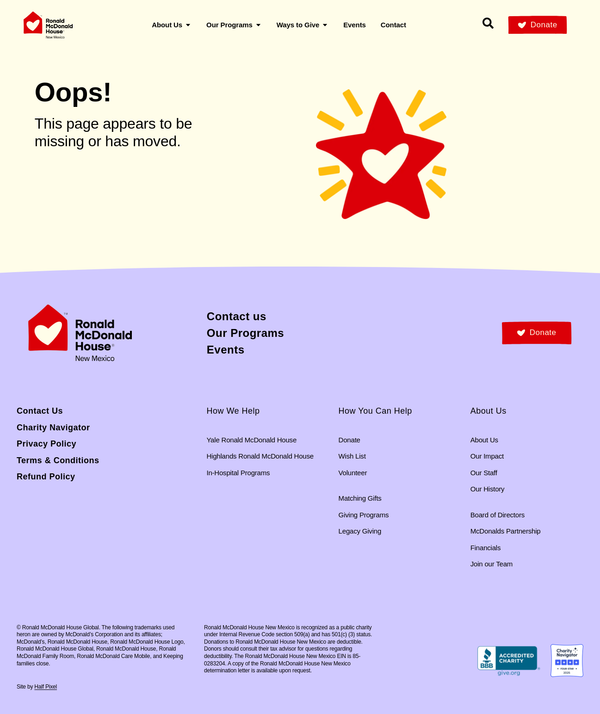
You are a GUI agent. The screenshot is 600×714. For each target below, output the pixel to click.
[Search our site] (488, 23)
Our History (487, 489)
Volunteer (353, 473)
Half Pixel (45, 686)
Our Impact (487, 456)
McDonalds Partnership (505, 531)
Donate (349, 440)
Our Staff (483, 473)
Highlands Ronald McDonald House (259, 456)
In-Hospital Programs (238, 473)
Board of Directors (497, 515)
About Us (484, 440)
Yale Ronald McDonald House (251, 440)
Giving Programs (364, 515)
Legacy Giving (360, 531)
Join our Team (491, 564)
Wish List (352, 456)
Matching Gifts (360, 498)
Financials (485, 548)
